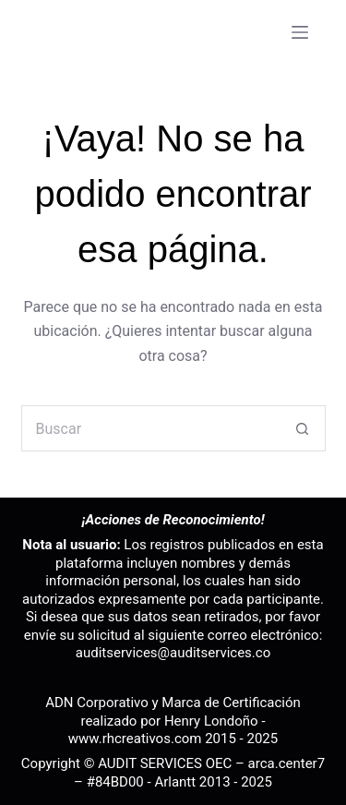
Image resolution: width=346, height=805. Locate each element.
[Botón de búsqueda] (303, 428)
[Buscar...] (150, 428)
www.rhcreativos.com (135, 738)
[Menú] (300, 32)
